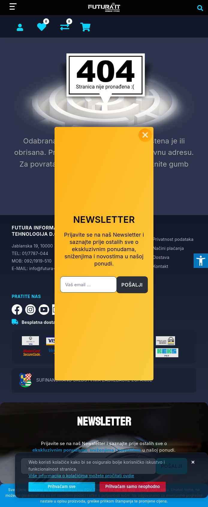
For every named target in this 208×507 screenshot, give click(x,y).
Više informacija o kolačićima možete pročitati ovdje (81, 475)
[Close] (61, 487)
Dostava (161, 257)
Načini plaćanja (168, 248)
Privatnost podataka (173, 239)
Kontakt (160, 266)
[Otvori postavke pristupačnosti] (201, 260)
